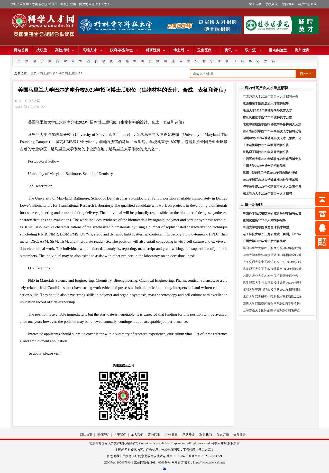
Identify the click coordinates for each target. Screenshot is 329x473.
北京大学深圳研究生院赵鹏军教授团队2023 (272, 296)
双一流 (253, 50)
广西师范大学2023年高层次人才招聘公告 (270, 96)
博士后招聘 (48, 73)
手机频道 (271, 4)
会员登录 (239, 435)
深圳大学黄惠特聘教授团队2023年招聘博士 (272, 289)
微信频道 (288, 4)
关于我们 (120, 435)
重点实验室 (278, 50)
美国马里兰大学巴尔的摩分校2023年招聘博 (272, 248)
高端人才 (92, 50)
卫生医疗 (207, 50)
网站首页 (21, 50)
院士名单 (255, 4)
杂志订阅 (222, 435)
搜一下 (306, 73)
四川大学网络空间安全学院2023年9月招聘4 (272, 303)
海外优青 (302, 50)
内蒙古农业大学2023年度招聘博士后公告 (270, 276)
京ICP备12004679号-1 (118, 462)
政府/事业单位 (124, 50)
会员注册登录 (307, 4)
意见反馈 (188, 435)
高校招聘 (65, 50)
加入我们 (137, 435)
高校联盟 (154, 435)
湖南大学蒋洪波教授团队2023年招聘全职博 (272, 255)
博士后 (181, 50)
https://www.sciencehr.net (209, 462)
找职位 (41, 50)
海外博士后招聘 (69, 73)
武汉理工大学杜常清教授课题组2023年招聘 (272, 283)
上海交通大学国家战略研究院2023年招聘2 (271, 310)
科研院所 (155, 50)
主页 (34, 73)
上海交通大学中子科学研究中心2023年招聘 (272, 262)
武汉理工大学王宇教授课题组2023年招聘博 (272, 269)
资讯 (231, 50)
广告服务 (171, 435)
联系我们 (205, 435)
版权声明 (103, 435)
